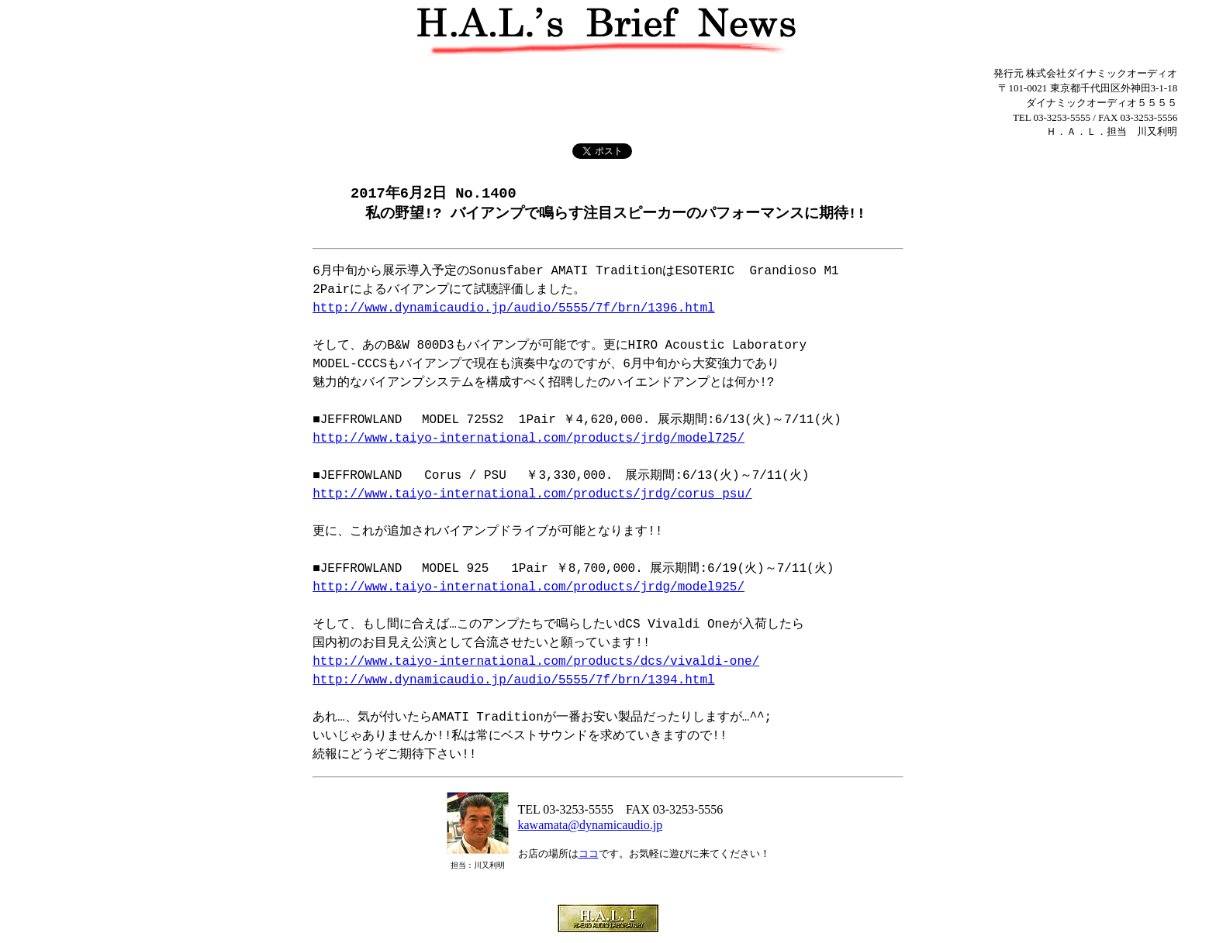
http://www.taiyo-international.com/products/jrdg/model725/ (528, 440)
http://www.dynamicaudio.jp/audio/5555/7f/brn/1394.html (513, 681)
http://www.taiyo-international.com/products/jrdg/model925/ (528, 588)
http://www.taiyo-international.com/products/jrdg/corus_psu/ (532, 495)
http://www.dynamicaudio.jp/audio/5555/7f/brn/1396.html (513, 309)
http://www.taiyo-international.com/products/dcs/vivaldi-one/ (536, 663)
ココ (589, 855)
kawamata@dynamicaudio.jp (590, 826)
